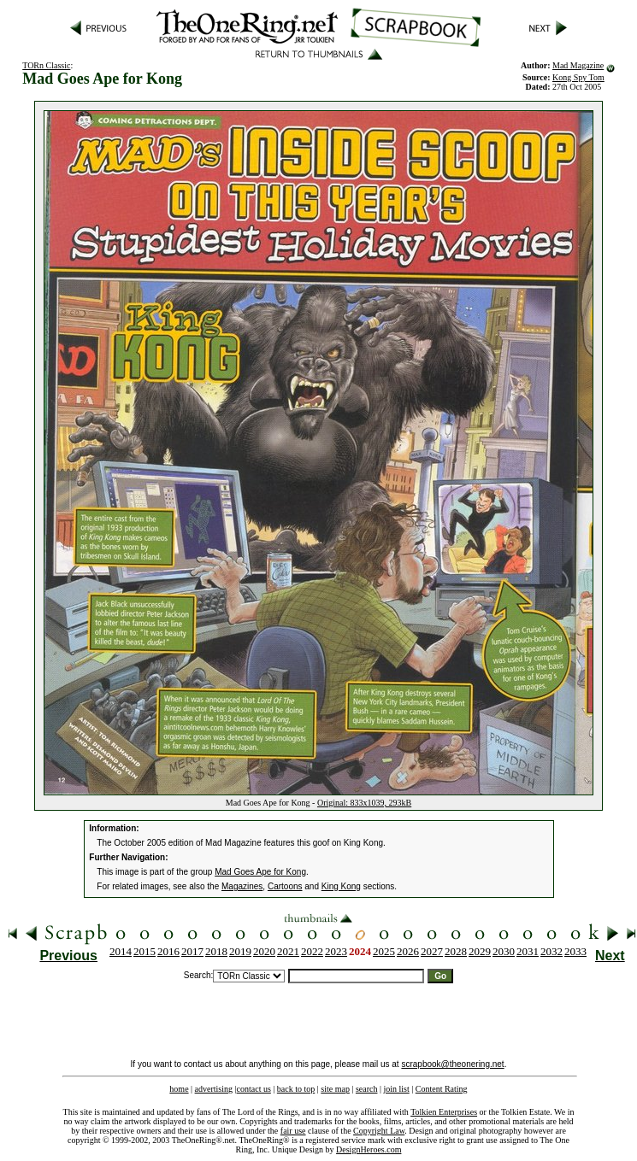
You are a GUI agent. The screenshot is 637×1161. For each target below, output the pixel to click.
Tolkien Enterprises (443, 1112)
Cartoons (285, 886)
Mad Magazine (578, 65)
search (367, 1089)
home (178, 1089)
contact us (254, 1089)
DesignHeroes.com (368, 1149)
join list (396, 1089)
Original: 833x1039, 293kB (364, 802)
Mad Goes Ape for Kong (260, 872)
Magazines (241, 886)
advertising (214, 1089)
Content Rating (442, 1089)
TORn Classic (46, 65)
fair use (293, 1130)
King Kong (341, 886)
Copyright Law (378, 1130)
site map (335, 1089)
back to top (296, 1089)
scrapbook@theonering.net (452, 1064)
